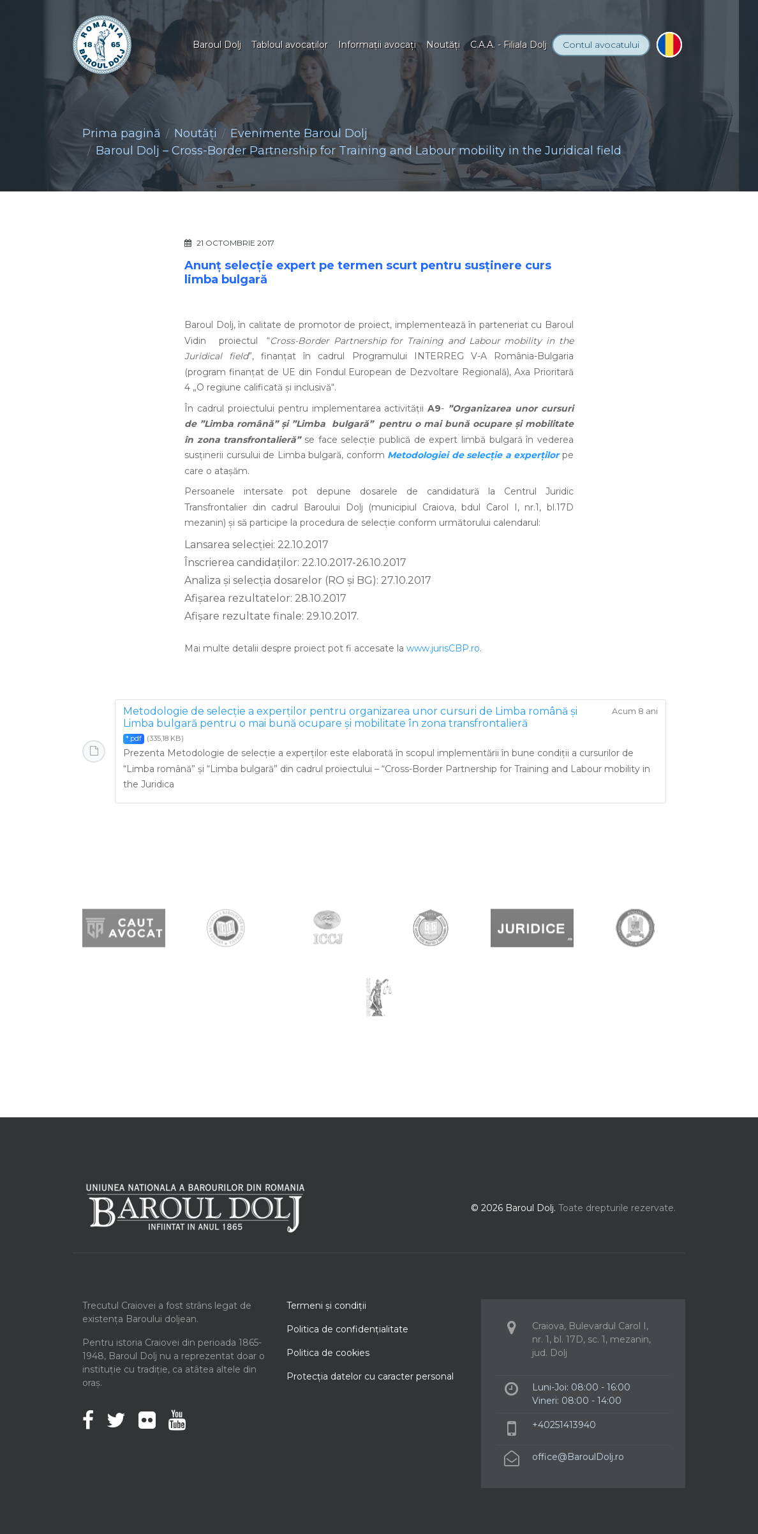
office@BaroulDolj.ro (578, 1457)
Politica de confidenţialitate (347, 1329)
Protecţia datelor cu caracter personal (370, 1376)
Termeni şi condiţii (326, 1305)
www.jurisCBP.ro (443, 648)
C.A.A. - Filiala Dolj (508, 44)
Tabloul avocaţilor (289, 44)
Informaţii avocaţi (377, 44)
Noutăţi (443, 44)
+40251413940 (564, 1425)
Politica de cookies (327, 1353)
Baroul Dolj (217, 44)
